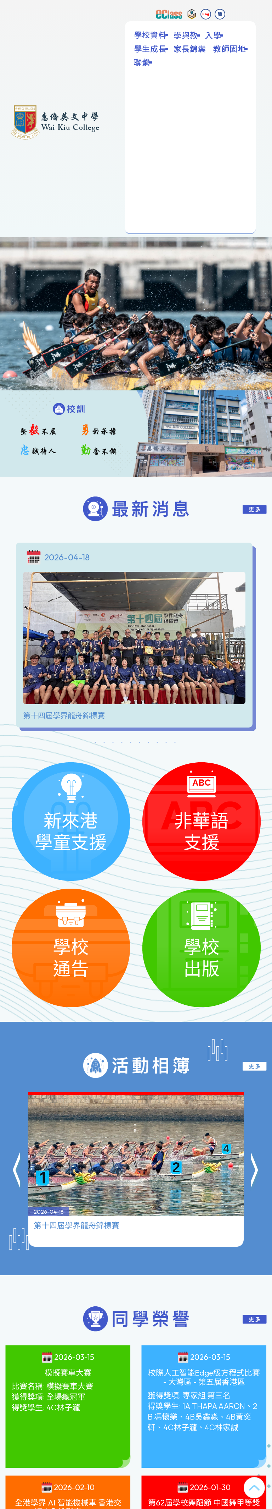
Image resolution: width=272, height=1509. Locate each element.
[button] (17, 1168)
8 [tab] (157, 743)
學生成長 (151, 48)
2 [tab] (104, 743)
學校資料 (151, 34)
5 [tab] (130, 743)
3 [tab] (113, 743)
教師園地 (230, 48)
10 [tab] (174, 743)
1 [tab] (95, 743)
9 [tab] (166, 743)
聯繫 (143, 62)
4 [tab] (121, 743)
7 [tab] (148, 743)
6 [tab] (139, 743)
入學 (214, 35)
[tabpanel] (136, 636)
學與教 (187, 35)
